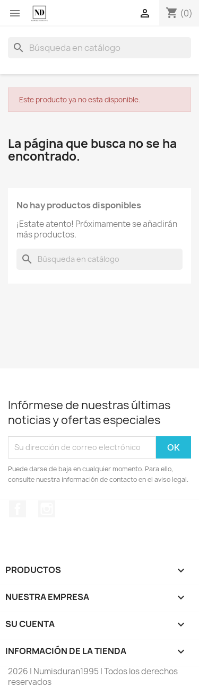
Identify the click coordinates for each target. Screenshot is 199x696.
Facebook (17, 508)
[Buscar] (99, 47)
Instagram (46, 508)
